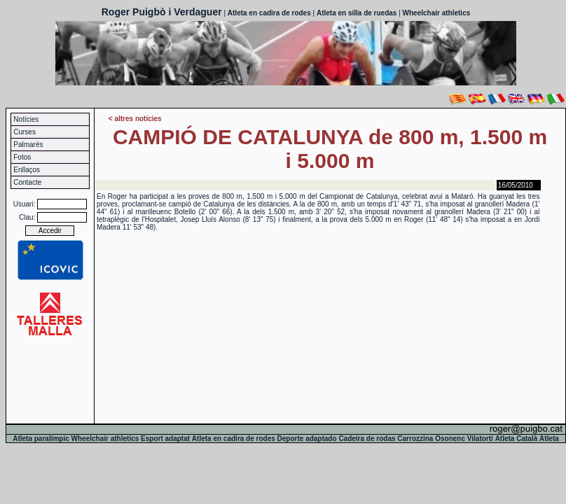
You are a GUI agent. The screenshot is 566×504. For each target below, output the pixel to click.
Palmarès (28, 144)
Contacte (27, 182)
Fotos (22, 157)
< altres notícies (135, 118)
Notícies (26, 119)
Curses (24, 132)
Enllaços (26, 170)
